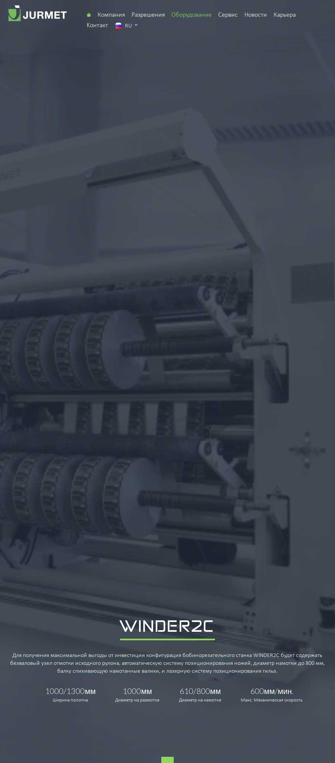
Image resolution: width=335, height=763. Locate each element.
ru (126, 25)
